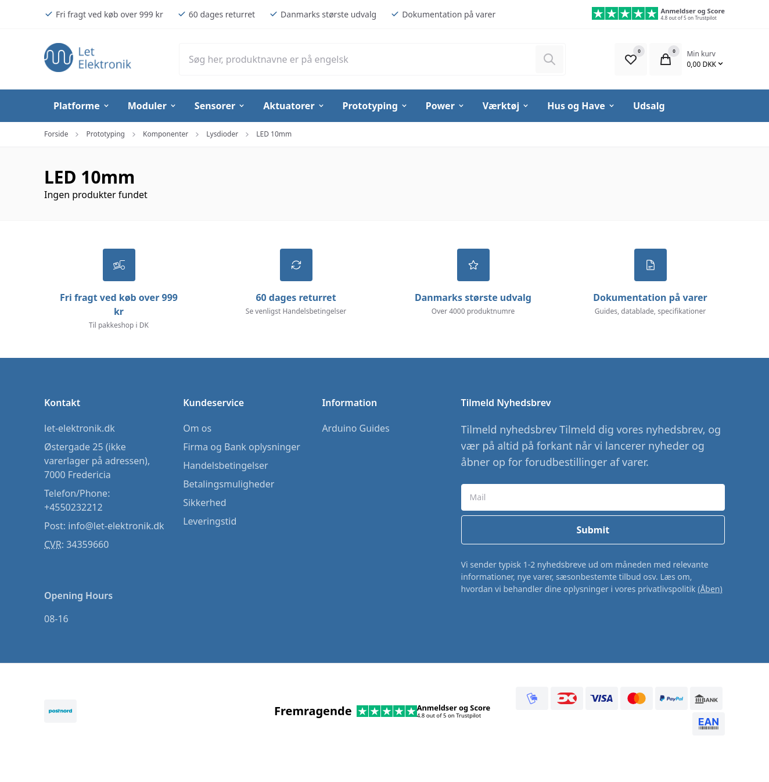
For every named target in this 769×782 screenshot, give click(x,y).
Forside (56, 134)
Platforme (81, 105)
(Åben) (710, 588)
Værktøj (506, 105)
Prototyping (375, 105)
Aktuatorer (294, 105)
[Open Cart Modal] (665, 59)
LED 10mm (274, 134)
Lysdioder (222, 134)
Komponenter (165, 134)
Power (445, 105)
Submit (592, 529)
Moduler (152, 105)
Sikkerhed (204, 502)
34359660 (87, 544)
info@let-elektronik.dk (116, 525)
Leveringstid (209, 521)
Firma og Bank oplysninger (241, 446)
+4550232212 (73, 507)
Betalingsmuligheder (228, 484)
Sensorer (220, 105)
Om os (197, 428)
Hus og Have (581, 105)
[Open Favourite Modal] (631, 59)
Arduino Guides (355, 428)
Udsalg (649, 105)
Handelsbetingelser (225, 465)
